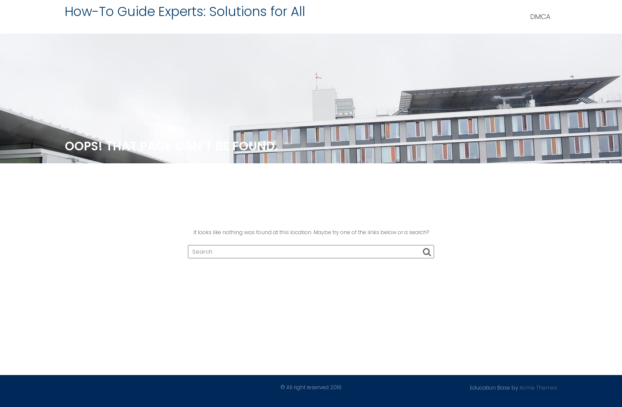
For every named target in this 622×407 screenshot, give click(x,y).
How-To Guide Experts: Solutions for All (185, 12)
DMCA (540, 17)
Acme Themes (538, 387)
